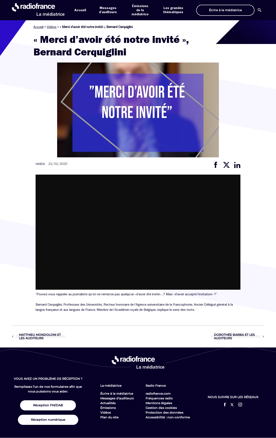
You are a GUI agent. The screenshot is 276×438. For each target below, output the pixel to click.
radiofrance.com (158, 394)
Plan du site (109, 417)
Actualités (108, 403)
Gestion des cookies (161, 408)
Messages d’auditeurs (117, 398)
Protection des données (164, 413)
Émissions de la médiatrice (140, 10)
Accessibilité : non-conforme (168, 417)
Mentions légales (159, 403)
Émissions (108, 408)
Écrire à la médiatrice (116, 394)
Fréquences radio (159, 398)
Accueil (80, 10)
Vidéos (51, 27)
